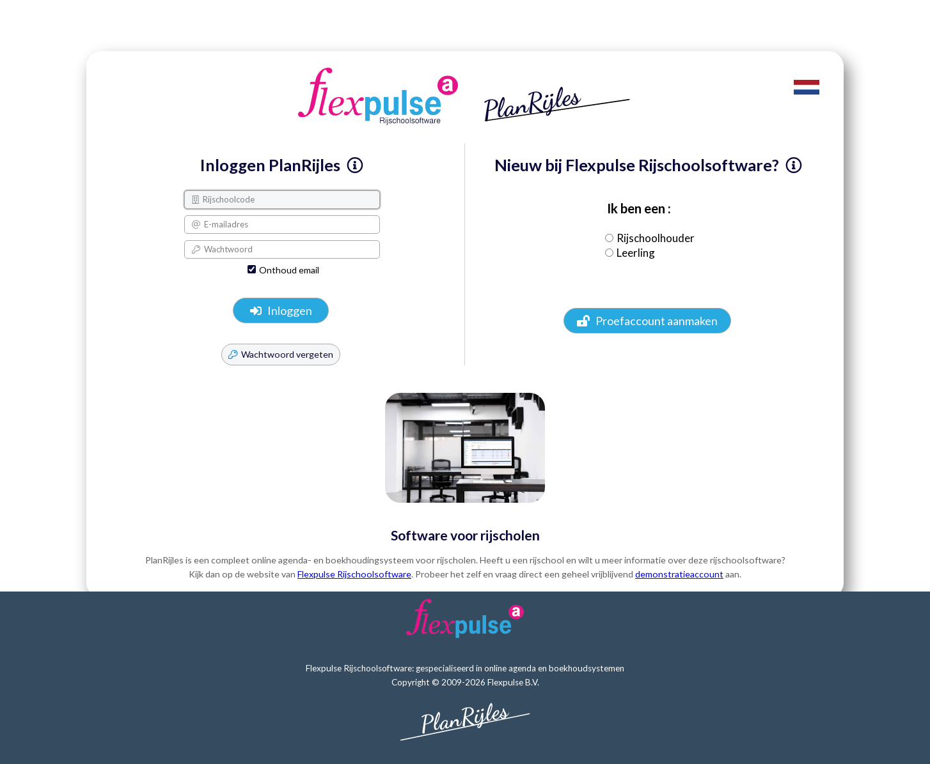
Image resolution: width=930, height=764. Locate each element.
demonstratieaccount (679, 574)
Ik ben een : (636, 208)
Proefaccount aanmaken (647, 321)
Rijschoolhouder (656, 238)
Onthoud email (289, 269)
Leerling (636, 252)
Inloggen (281, 310)
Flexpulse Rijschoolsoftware (354, 574)
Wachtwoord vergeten (280, 354)
